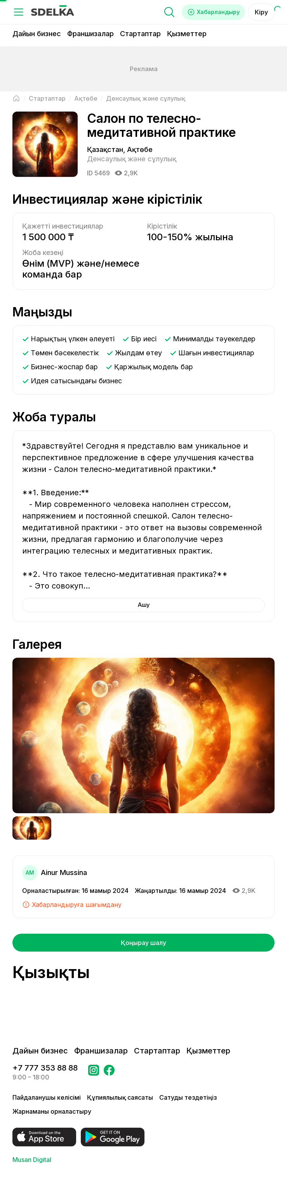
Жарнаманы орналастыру (51, 1111)
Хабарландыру (211, 12)
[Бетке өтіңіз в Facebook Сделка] (109, 1072)
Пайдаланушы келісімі (46, 1097)
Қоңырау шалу (143, 943)
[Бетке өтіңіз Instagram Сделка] (93, 1072)
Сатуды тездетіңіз (188, 1097)
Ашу (143, 605)
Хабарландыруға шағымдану (72, 905)
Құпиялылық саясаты (120, 1097)
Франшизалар (90, 34)
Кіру (261, 12)
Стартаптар (140, 34)
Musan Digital (31, 1159)
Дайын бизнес (36, 34)
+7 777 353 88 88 (45, 1067)
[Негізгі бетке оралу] (16, 98)
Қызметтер (187, 34)
